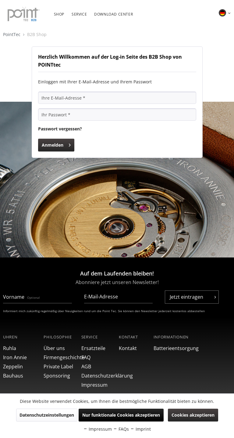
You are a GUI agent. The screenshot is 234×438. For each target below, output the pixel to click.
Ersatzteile (93, 348)
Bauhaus (13, 375)
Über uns (54, 348)
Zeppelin (13, 366)
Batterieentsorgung (172, 348)
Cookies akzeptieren (193, 415)
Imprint (140, 429)
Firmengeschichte (61, 357)
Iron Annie (15, 357)
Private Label (58, 366)
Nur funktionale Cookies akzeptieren (121, 415)
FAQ (85, 357)
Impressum (94, 384)
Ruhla (9, 348)
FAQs (121, 429)
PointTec (15, 34)
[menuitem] (59, 17)
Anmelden (56, 144)
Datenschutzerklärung (98, 375)
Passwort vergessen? (60, 129)
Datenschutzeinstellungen (47, 415)
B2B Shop (37, 34)
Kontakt (128, 348)
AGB (86, 366)
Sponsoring (57, 375)
